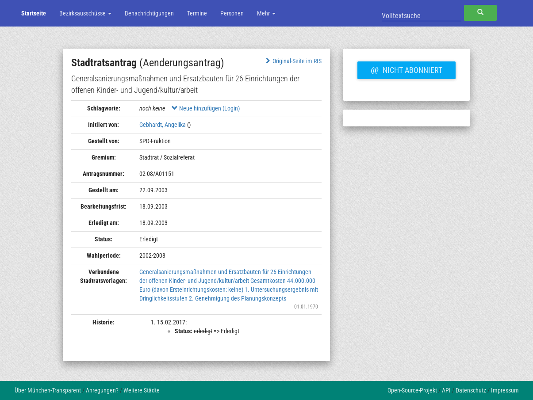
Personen (232, 13)
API (446, 390)
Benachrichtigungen (149, 13)
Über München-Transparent (48, 390)
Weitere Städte (141, 390)
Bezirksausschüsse (85, 13)
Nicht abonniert (406, 69)
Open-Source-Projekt (412, 390)
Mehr (266, 13)
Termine (197, 13)
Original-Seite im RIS (293, 61)
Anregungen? (102, 390)
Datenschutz (471, 390)
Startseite (33, 13)
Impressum (505, 390)
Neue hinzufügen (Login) (206, 108)
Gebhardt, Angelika (162, 124)
